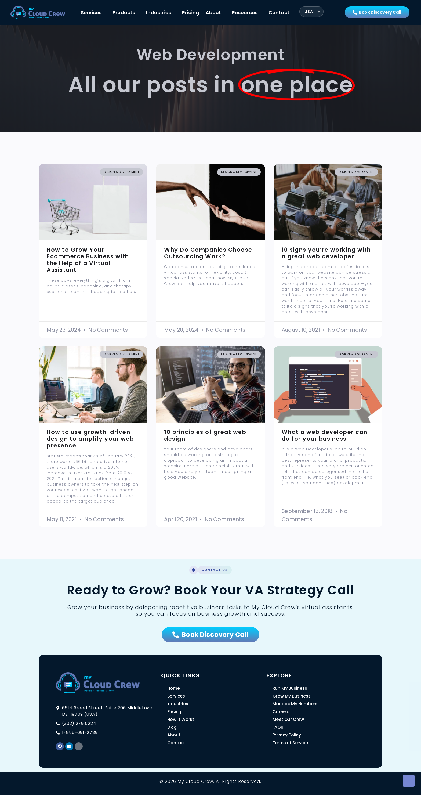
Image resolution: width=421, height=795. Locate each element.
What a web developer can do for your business (325, 435)
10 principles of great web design (205, 435)
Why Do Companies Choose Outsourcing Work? (208, 253)
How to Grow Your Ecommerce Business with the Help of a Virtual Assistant (88, 260)
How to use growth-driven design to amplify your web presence (90, 438)
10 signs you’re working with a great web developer (326, 253)
